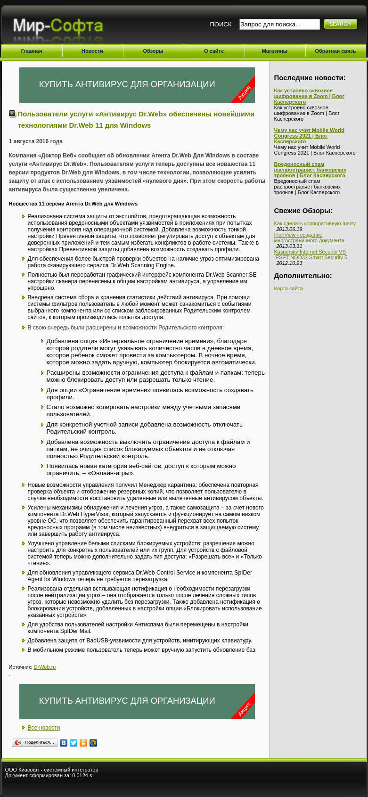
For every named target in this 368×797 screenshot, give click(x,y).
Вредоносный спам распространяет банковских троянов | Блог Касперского (310, 169)
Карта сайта (288, 288)
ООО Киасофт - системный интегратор (51, 769)
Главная (31, 51)
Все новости (44, 727)
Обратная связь (335, 51)
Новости (92, 51)
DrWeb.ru (45, 667)
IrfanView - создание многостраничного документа (309, 237)
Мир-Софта (62, 27)
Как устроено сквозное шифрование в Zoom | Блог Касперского (309, 96)
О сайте (214, 51)
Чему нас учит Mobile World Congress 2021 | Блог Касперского (309, 135)
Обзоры (153, 51)
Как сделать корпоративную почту (315, 223)
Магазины (275, 51)
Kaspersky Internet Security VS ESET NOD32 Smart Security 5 (311, 254)
